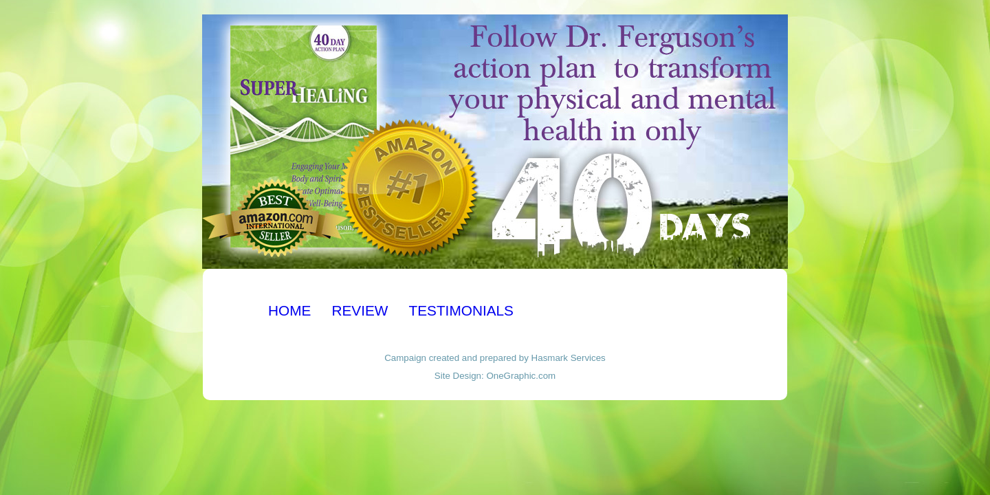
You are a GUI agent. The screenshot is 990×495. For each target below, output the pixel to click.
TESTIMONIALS (461, 310)
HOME (289, 310)
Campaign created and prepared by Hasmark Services (495, 358)
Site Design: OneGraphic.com (495, 376)
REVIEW (359, 310)
